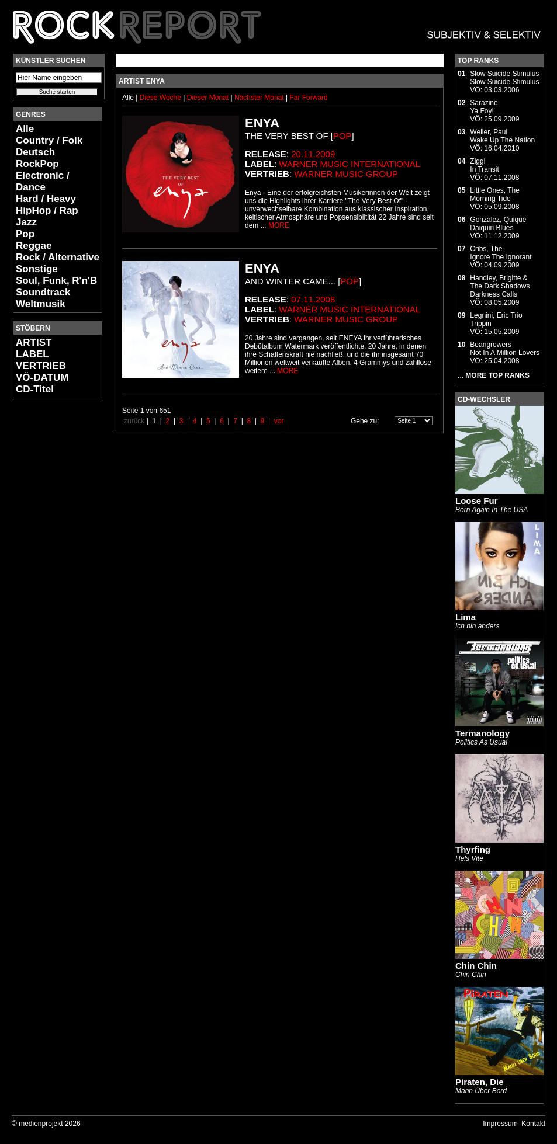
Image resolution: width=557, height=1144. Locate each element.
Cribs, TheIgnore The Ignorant (500, 253)
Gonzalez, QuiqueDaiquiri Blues (498, 223)
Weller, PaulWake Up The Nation (502, 136)
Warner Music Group (346, 174)
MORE (278, 225)
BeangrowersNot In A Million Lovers (504, 348)
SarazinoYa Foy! (483, 107)
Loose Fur (476, 501)
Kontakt (533, 1123)
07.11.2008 (313, 299)
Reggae (33, 245)
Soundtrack (43, 292)
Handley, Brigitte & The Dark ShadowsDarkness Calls (500, 286)
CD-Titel (35, 389)
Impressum (500, 1123)
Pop (25, 233)
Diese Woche (161, 97)
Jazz (26, 222)
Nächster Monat (259, 97)
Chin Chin (476, 966)
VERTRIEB (41, 365)
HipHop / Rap (47, 210)
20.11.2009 (313, 154)
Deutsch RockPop (37, 158)
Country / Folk (49, 140)
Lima (465, 617)
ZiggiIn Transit (484, 165)
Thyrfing (472, 849)
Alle (25, 128)
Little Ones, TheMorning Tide (495, 194)
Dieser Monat (209, 97)
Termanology (482, 733)
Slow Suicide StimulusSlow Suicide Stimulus (504, 77)
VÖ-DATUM (42, 377)
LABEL (32, 354)
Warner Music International (349, 164)
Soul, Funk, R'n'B (56, 280)
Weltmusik (40, 304)
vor (279, 421)
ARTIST (33, 342)
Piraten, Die (479, 1082)
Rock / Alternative (57, 257)
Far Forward (308, 97)
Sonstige (37, 268)
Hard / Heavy (46, 198)
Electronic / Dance (43, 181)
